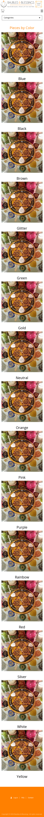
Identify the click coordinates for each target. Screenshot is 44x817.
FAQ (22, 798)
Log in (15, 798)
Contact (30, 798)
